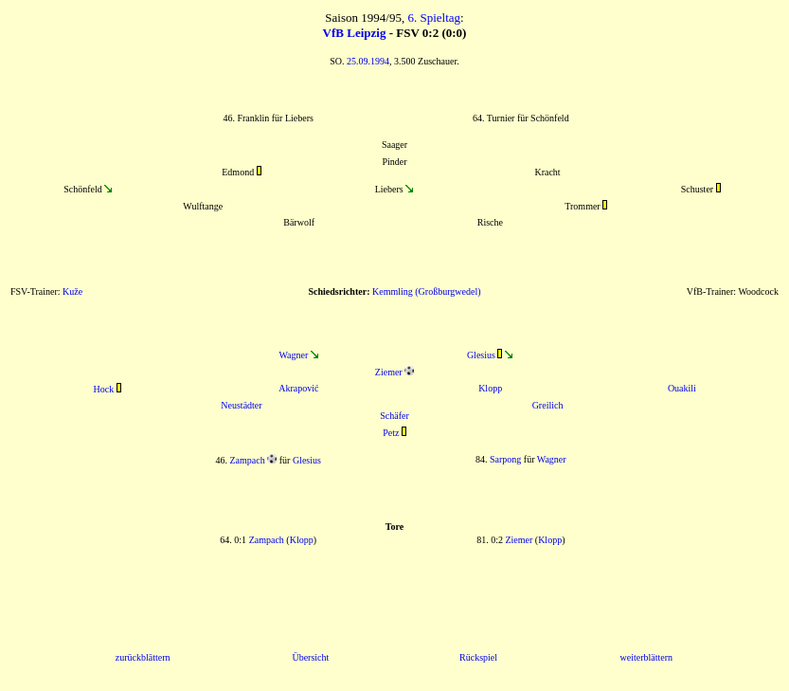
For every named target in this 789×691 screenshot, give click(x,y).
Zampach (247, 460)
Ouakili (682, 388)
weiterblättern (646, 657)
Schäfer (394, 415)
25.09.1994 (368, 61)
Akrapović (298, 388)
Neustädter (241, 405)
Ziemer (389, 372)
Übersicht (310, 657)
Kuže (72, 291)
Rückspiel (478, 657)
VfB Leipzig (354, 33)
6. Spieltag (433, 17)
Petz (391, 432)
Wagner (293, 355)
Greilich (548, 405)
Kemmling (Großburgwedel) (426, 291)
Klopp (490, 388)
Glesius (481, 355)
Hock (104, 389)
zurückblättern (143, 657)
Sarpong (505, 459)
